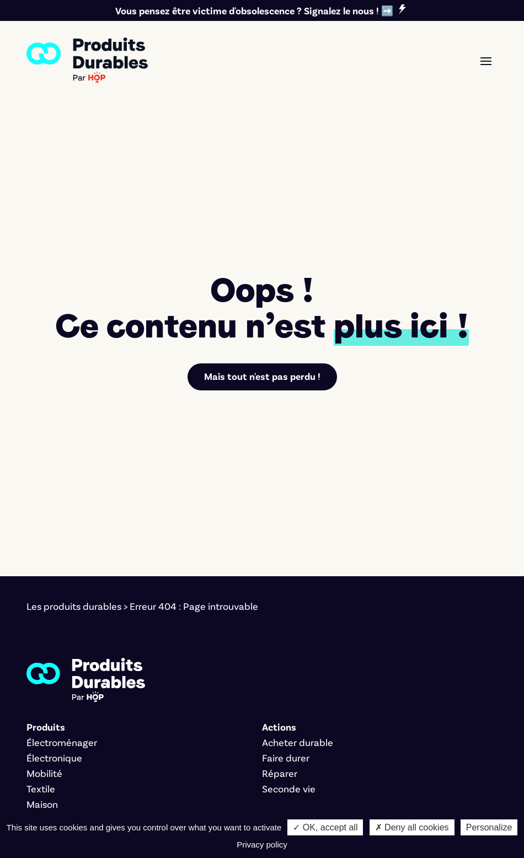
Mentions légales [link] (63, 813)
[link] (87, 60)
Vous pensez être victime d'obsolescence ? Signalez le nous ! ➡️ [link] (254, 10)
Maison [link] (42, 675)
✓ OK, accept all (325, 827)
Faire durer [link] (285, 629)
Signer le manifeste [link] (68, 722)
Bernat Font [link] (226, 813)
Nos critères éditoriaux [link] (75, 753)
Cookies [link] (126, 813)
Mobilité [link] (44, 644)
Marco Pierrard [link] (377, 813)
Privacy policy (262, 844)
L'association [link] (53, 738)
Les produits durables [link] (73, 477)
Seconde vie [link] (289, 659)
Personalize (489, 827)
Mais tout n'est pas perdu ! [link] (262, 248)
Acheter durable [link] (297, 613)
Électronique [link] (54, 629)
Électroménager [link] (61, 613)
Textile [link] (40, 659)
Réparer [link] (279, 644)
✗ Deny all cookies (412, 827)
